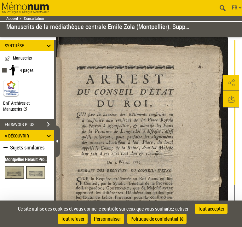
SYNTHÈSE (29, 45)
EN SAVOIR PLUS (29, 124)
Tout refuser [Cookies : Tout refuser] (72, 218)
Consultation (34, 18)
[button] (231, 83)
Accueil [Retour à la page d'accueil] (12, 18)
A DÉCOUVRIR (29, 135)
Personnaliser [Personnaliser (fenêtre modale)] (107, 218)
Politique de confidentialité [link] (156, 218)
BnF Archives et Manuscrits (16, 106)
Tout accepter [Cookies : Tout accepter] (211, 208)
